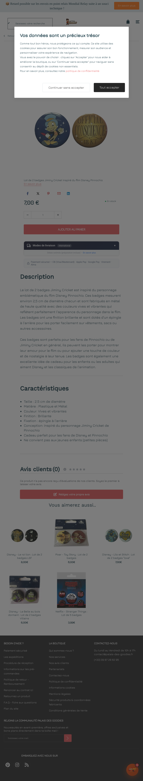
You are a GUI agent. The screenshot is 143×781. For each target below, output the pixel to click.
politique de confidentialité (82, 71)
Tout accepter (109, 87)
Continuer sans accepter (66, 87)
